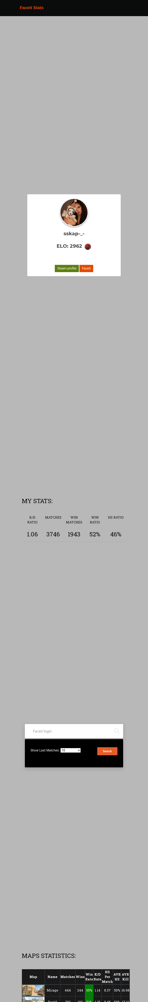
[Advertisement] (85, 467)
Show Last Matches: (45, 750)
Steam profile (66, 268)
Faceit (86, 268)
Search (107, 751)
